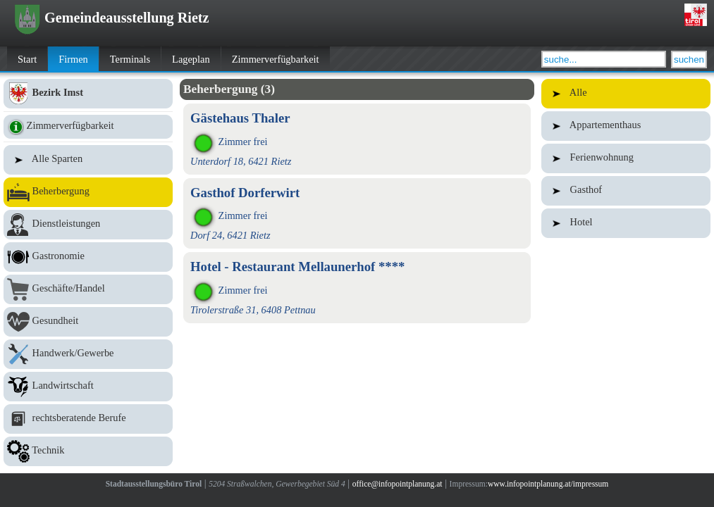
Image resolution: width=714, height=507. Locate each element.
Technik (88, 451)
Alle (625, 93)
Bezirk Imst (88, 93)
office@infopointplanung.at (397, 484)
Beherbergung (88, 192)
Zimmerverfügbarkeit (275, 59)
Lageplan (191, 59)
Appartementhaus (625, 126)
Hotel (625, 223)
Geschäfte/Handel (88, 289)
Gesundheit (88, 322)
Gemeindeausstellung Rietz (111, 17)
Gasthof (625, 191)
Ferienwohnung (625, 158)
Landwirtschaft (88, 386)
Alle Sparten (88, 160)
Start (27, 59)
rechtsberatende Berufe (88, 419)
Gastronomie (88, 257)
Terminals (130, 59)
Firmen (73, 59)
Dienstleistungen (88, 224)
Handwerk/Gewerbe (88, 354)
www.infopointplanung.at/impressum (548, 484)
